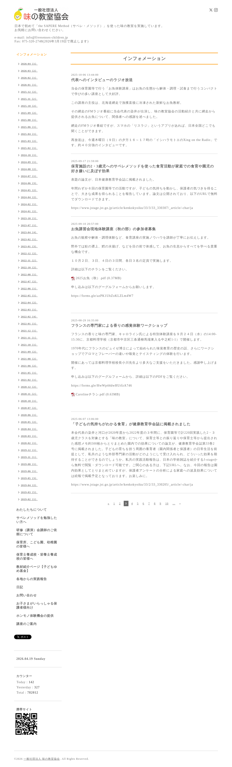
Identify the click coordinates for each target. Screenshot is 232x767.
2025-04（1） (29, 134)
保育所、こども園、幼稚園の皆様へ (36, 544)
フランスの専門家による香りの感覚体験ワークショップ (119, 325)
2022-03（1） (29, 309)
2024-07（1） (29, 176)
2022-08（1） (29, 274)
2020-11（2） (29, 393)
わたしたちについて (31, 509)
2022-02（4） (29, 316)
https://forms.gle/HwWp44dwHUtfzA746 (101, 385)
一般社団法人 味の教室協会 (42, 758)
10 (167, 503)
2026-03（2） (29, 70)
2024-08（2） (29, 169)
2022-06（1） (29, 288)
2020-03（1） (29, 436)
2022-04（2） (29, 302)
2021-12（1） (29, 330)
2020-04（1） (29, 429)
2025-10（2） (29, 105)
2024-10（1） (29, 155)
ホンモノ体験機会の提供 (35, 615)
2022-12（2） (29, 253)
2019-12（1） (29, 450)
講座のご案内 (26, 624)
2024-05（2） (29, 190)
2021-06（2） (29, 365)
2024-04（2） (29, 197)
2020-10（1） (29, 400)
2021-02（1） (29, 379)
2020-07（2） (29, 407)
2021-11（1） (29, 337)
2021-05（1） (29, 372)
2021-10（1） (29, 344)
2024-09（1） (29, 162)
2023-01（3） (29, 246)
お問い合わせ (26, 595)
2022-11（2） (29, 260)
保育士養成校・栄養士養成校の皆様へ (36, 556)
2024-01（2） (29, 211)
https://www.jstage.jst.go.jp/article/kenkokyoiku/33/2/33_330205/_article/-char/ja (132, 484)
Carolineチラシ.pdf (90, 394)
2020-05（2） (29, 422)
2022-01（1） (29, 323)
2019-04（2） (29, 485)
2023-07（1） (29, 225)
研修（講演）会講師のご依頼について (36, 532)
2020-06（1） (29, 415)
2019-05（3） (29, 478)
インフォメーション (31, 54)
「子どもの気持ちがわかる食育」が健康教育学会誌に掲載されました (131, 424)
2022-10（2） (29, 267)
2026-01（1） (29, 84)
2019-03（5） (29, 492)
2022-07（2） (29, 281)
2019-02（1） (29, 499)
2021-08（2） (29, 358)
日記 (19, 587)
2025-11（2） (29, 98)
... (174, 503)
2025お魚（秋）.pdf (91, 278)
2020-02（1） (29, 443)
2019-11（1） (29, 457)
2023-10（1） (29, 218)
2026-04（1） (29, 63)
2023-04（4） (29, 232)
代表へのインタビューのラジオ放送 (102, 80)
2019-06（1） (29, 471)
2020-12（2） (29, 386)
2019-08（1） (29, 464)
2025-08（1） (29, 120)
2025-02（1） (29, 148)
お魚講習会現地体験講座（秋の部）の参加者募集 (113, 229)
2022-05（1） (29, 295)
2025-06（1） (29, 127)
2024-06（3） (29, 183)
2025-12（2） (29, 91)
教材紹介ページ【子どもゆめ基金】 (36, 569)
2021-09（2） (29, 351)
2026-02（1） (29, 77)
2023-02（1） (29, 239)
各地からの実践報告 (31, 579)
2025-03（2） (29, 141)
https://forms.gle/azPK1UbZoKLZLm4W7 (102, 296)
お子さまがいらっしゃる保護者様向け (36, 605)
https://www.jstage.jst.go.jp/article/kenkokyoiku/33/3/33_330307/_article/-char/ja (132, 208)
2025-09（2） (29, 112)
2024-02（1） (29, 204)
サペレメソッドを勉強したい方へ (36, 520)
